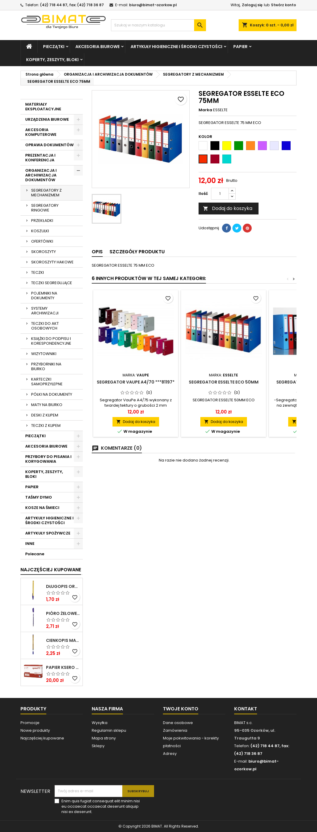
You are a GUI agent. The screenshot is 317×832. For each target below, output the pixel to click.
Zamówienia (175, 730)
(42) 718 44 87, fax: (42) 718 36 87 (72, 4)
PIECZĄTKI (53, 47)
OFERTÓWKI (42, 241)
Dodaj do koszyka (227, 208)
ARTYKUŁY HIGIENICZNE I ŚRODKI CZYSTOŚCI (176, 47)
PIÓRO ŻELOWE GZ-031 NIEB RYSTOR (63, 613)
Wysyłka (99, 723)
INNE (29, 543)
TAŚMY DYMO (38, 497)
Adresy (170, 753)
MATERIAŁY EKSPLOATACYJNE (43, 106)
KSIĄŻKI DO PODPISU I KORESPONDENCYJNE (51, 341)
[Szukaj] (158, 25)
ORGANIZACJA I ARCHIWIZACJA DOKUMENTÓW (41, 175)
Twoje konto (180, 708)
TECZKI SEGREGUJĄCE (51, 283)
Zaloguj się (252, 4)
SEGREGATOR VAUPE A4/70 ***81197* (136, 382)
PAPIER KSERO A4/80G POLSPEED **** (63, 667)
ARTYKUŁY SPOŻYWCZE (47, 533)
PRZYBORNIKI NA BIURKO (46, 366)
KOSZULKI (40, 231)
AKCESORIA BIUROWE (97, 47)
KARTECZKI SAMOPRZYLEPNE (47, 381)
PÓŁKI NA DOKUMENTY (51, 394)
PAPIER (240, 47)
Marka (205, 110)
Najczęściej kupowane (42, 738)
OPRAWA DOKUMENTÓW (49, 145)
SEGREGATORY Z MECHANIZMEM (46, 192)
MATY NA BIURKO (46, 405)
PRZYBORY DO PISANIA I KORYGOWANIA (48, 459)
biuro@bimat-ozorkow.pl (153, 4)
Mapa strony (104, 738)
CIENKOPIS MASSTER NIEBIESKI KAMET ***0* (63, 640)
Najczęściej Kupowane (50, 569)
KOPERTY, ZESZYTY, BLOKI (52, 60)
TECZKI (37, 272)
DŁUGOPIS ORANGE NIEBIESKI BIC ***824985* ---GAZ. (63, 586)
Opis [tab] (97, 251)
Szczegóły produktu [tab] (137, 251)
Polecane (34, 554)
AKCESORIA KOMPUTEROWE (40, 132)
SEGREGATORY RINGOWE (44, 208)
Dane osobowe (178, 723)
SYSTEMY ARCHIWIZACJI (44, 311)
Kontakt (245, 708)
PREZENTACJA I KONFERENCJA (40, 157)
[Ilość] (220, 194)
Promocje (29, 723)
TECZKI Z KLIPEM (46, 425)
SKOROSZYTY (43, 251)
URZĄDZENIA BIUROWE (47, 119)
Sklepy (98, 746)
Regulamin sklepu (109, 730)
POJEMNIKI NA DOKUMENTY (44, 295)
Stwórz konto (283, 4)
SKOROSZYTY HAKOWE (52, 262)
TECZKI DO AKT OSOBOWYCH (45, 326)
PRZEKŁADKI (42, 220)
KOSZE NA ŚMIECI (42, 507)
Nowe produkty (35, 730)
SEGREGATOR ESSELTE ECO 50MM (224, 382)
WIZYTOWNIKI (43, 354)
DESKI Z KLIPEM (44, 415)
